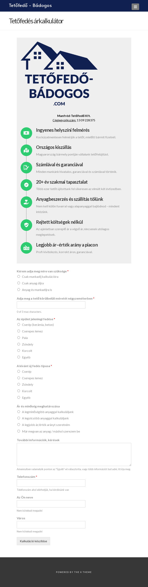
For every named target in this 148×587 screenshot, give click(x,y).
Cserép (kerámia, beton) (38, 324)
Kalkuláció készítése (33, 541)
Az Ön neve (25, 497)
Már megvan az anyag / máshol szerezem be (51, 431)
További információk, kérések (38, 440)
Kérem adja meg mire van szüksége (43, 271)
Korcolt (27, 350)
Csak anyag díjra (33, 283)
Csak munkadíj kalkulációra (40, 276)
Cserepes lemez (32, 331)
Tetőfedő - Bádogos (30, 5)
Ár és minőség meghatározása (38, 406)
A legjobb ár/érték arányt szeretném (46, 425)
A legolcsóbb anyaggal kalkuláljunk (45, 418)
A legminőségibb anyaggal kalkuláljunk (48, 412)
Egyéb (26, 357)
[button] (135, 6)
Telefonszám (27, 476)
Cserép (26, 371)
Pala (25, 338)
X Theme (86, 572)
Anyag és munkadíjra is (37, 289)
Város (21, 518)
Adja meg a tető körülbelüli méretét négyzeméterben (56, 298)
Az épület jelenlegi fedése (36, 319)
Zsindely (27, 344)
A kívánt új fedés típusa (34, 366)
